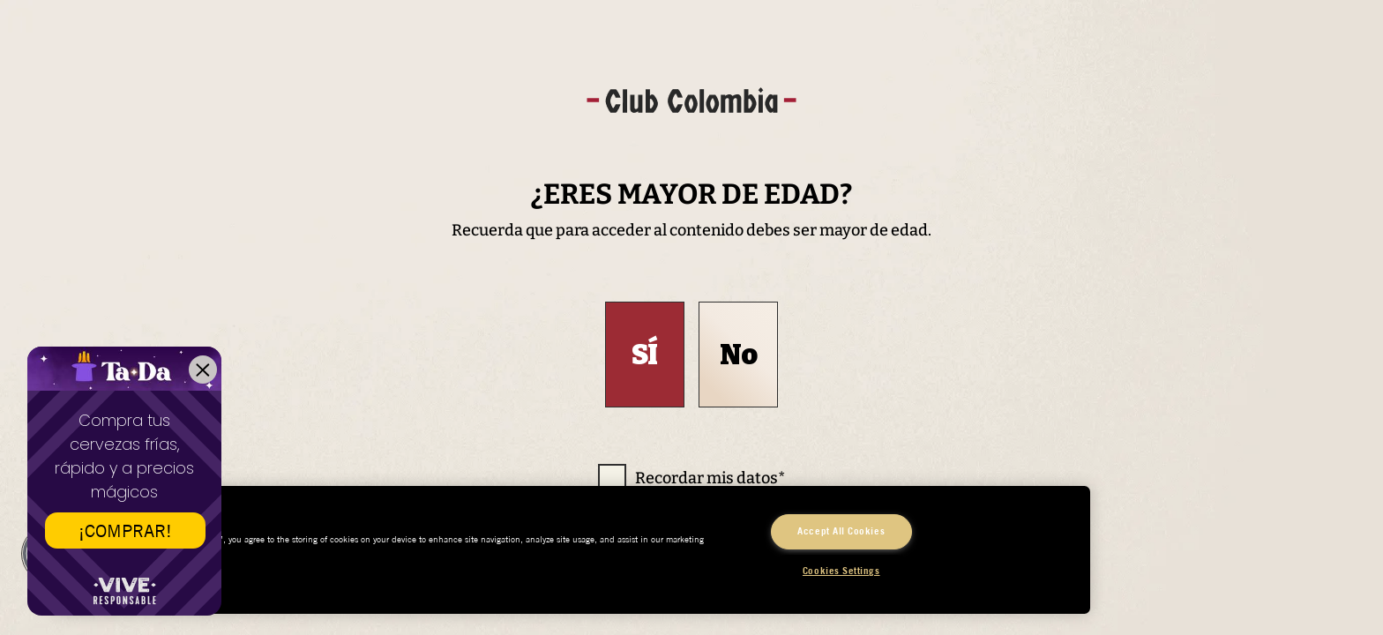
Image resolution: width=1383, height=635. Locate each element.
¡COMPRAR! (125, 530)
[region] (571, 550)
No (739, 354)
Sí (645, 354)
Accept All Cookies (841, 531)
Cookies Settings (841, 570)
